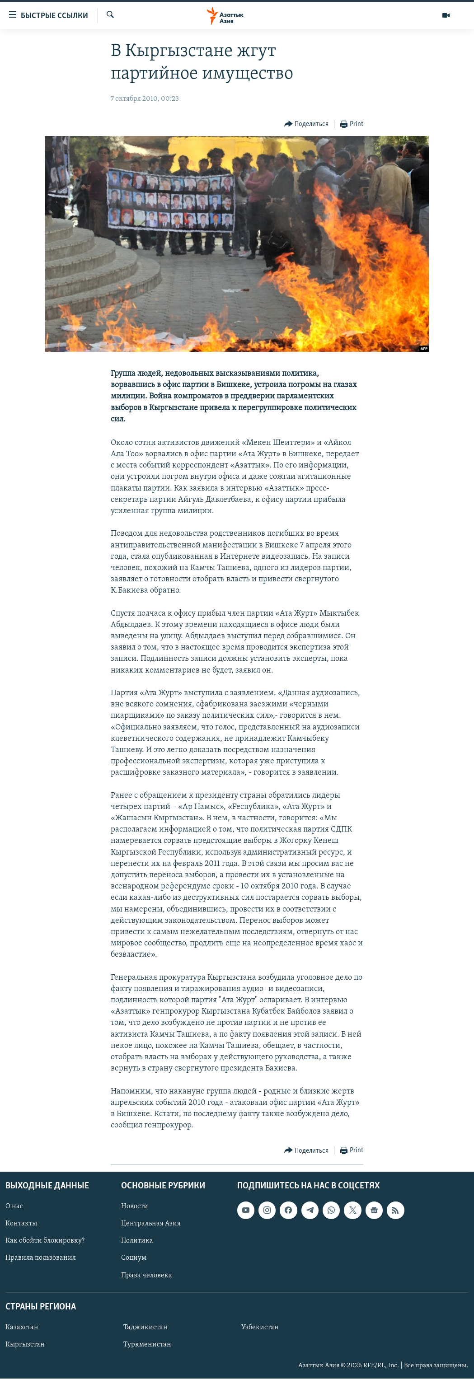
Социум (133, 1258)
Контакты (21, 1224)
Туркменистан (147, 1344)
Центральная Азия (151, 1224)
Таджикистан (145, 1327)
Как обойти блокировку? (44, 1241)
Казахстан (21, 1327)
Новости (134, 1207)
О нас (14, 1207)
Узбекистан (260, 1327)
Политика (137, 1241)
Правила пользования (40, 1258)
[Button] (306, 124)
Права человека (146, 1275)
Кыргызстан (25, 1344)
